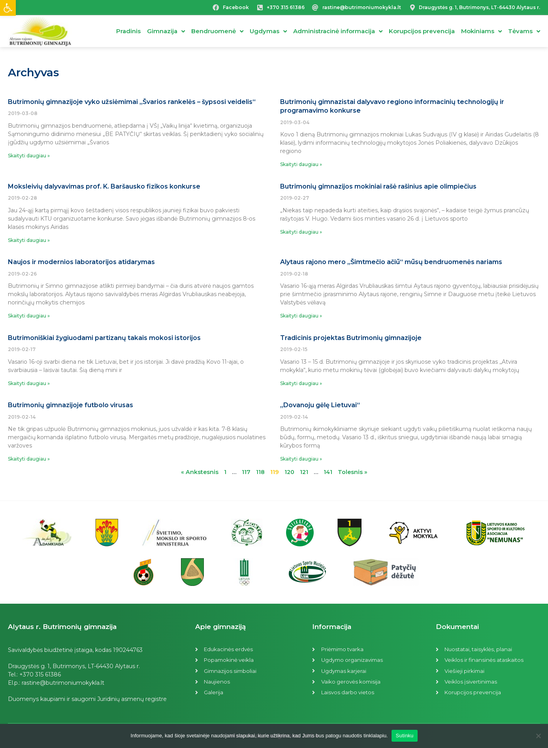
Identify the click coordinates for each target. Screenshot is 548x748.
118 (259, 472)
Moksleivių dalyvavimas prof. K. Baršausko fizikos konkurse (104, 186)
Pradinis (128, 31)
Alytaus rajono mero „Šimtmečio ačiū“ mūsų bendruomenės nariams (391, 262)
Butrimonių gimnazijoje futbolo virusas (70, 405)
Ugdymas (268, 31)
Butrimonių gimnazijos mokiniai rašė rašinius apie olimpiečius (378, 186)
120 (289, 472)
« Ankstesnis (199, 472)
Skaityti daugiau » (29, 156)
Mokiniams (481, 31)
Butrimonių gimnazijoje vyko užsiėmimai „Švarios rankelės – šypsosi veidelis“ (132, 102)
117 (245, 472)
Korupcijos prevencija (422, 31)
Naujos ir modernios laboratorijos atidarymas (81, 262)
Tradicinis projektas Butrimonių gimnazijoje (351, 338)
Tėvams (524, 31)
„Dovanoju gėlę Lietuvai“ (320, 405)
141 (328, 472)
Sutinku (404, 736)
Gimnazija (166, 31)
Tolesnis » (354, 472)
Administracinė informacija (337, 31)
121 (304, 472)
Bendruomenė (217, 31)
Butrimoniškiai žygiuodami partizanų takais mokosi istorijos (104, 338)
